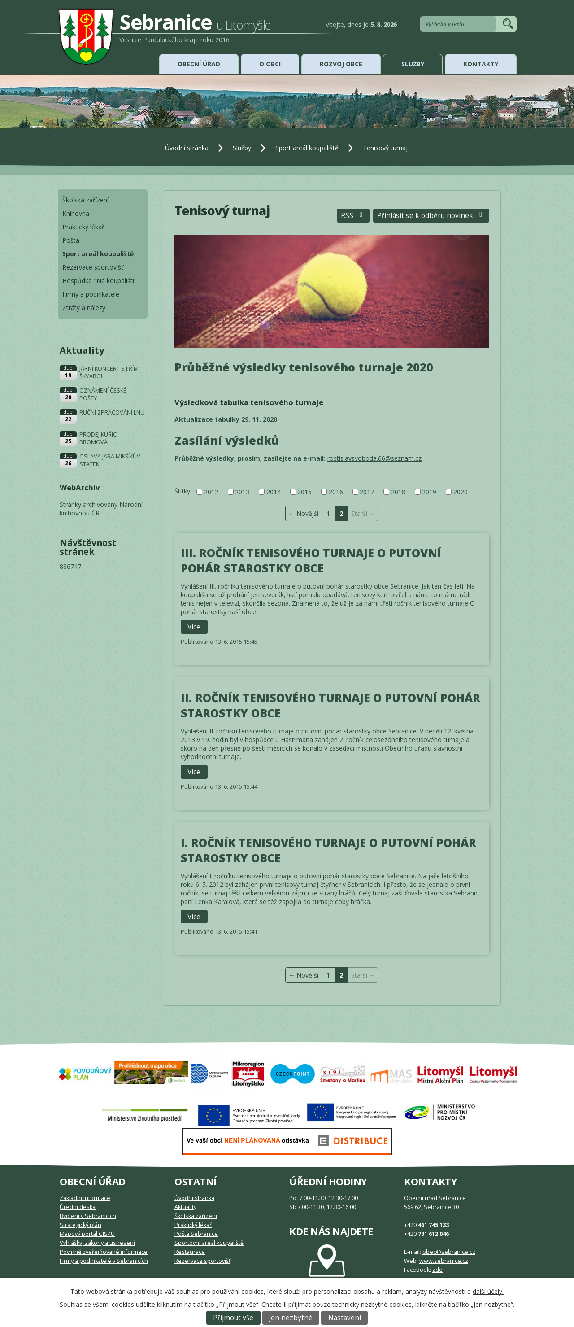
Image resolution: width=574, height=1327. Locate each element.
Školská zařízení (85, 200)
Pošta (70, 240)
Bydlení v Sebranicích (88, 1216)
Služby (412, 64)
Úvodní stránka (187, 148)
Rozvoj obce (341, 64)
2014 (273, 492)
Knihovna (75, 213)
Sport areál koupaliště (307, 148)
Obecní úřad (199, 64)
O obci (270, 64)
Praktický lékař (83, 227)
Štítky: (182, 491)
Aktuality (185, 1207)
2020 (460, 492)
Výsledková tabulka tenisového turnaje (248, 402)
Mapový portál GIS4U (87, 1234)
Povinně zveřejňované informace (104, 1252)
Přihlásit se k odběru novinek (431, 215)
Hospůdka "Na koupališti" (99, 280)
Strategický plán (80, 1225)
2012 (211, 492)
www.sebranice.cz (443, 1261)
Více (193, 627)
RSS (353, 215)
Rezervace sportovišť (92, 267)
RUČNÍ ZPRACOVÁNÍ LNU (111, 412)
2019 (429, 492)
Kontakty (480, 64)
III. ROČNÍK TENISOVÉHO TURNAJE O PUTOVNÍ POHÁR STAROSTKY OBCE (311, 560)
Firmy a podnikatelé (90, 294)
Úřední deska (78, 1207)
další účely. (488, 1291)
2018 (398, 492)
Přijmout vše (233, 1318)
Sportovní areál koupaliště (209, 1243)
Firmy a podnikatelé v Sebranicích (104, 1261)
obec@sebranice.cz (448, 1252)
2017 (367, 492)
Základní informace (85, 1198)
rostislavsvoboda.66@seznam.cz (374, 458)
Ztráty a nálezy (83, 307)
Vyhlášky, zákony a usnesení (97, 1243)
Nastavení (344, 1318)
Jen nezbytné (291, 1318)
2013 (242, 492)
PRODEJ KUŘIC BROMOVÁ (98, 438)
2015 (304, 492)
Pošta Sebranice (196, 1234)
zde (437, 1270)
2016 (336, 492)
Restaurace (189, 1252)
